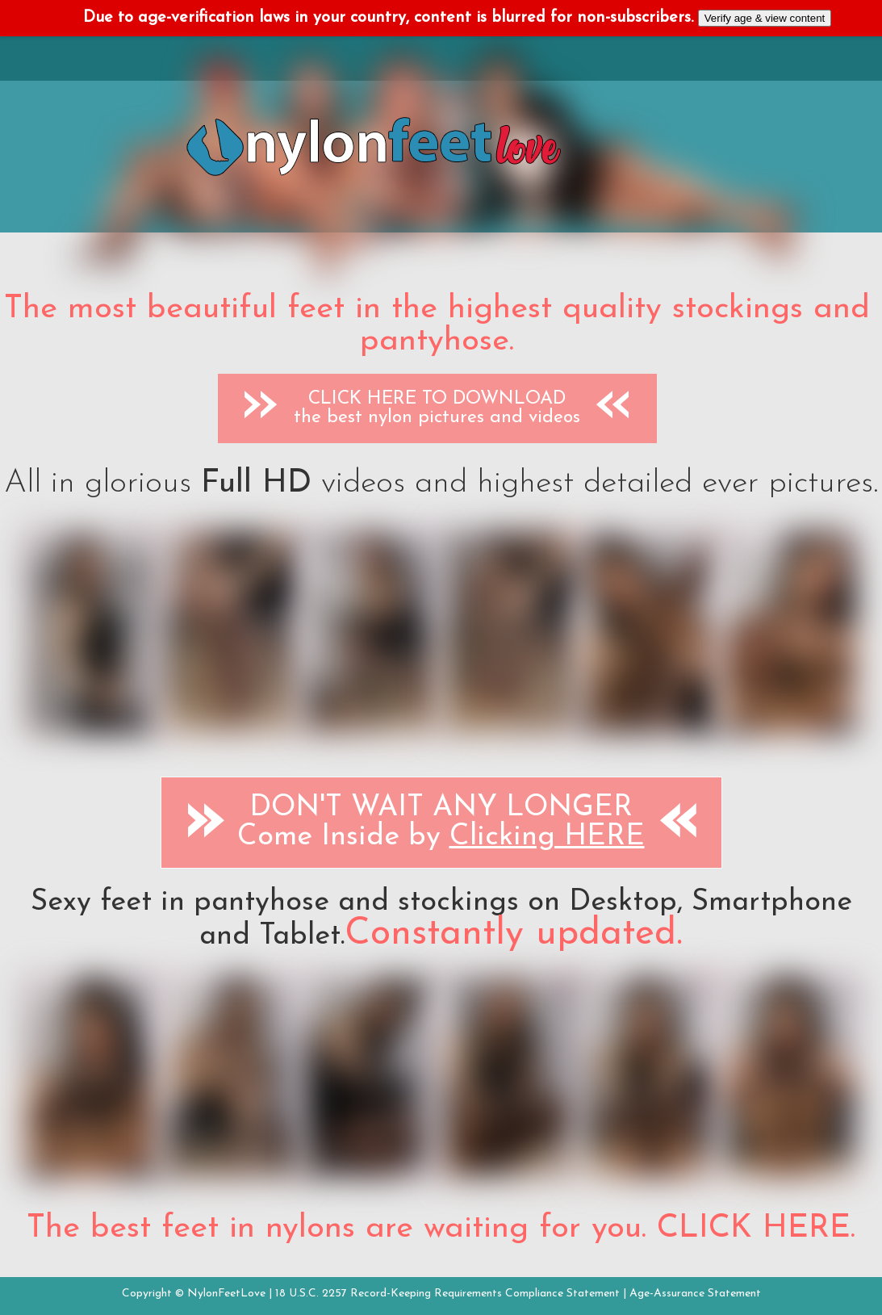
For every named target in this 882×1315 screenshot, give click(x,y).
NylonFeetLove (226, 1294)
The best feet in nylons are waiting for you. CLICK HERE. (441, 1228)
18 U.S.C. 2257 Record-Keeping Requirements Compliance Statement (447, 1294)
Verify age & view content (765, 18)
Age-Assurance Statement (695, 1294)
